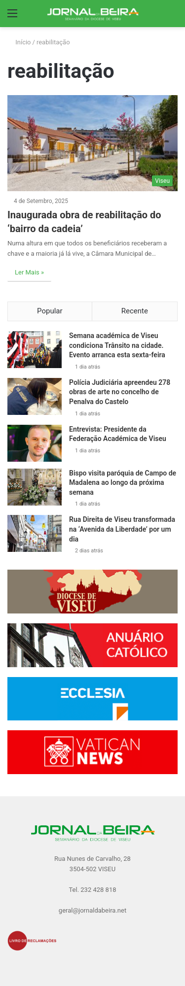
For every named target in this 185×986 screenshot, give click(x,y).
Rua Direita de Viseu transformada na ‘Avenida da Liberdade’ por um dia (122, 529)
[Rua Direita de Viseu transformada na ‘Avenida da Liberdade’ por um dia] (34, 533)
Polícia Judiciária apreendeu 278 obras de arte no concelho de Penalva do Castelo (119, 392)
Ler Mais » (29, 272)
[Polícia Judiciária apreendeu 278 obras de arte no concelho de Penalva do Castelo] (34, 396)
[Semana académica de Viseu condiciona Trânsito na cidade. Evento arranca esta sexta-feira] (34, 349)
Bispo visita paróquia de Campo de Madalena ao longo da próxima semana (122, 482)
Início (19, 42)
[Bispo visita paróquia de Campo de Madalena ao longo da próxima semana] (34, 487)
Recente (134, 310)
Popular (50, 310)
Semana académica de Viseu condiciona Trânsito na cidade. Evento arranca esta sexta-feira (117, 345)
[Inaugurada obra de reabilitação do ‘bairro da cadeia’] (92, 143)
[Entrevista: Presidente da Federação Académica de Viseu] (34, 443)
